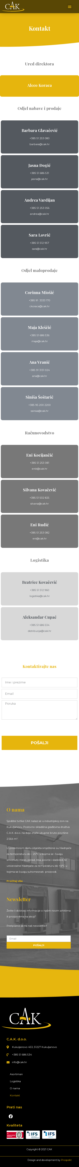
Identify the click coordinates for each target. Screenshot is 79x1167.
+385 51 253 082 (39, 532)
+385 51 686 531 (39, 173)
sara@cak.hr (39, 248)
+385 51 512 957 (39, 242)
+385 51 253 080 (40, 138)
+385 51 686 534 (39, 625)
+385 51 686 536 (39, 335)
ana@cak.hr (39, 376)
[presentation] (27, 727)
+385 (32, 370)
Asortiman (16, 1074)
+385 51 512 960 (39, 590)
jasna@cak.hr (39, 179)
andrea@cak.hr (39, 213)
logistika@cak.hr (39, 596)
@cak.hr (43, 341)
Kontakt (15, 1095)
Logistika (15, 1081)
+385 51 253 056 (39, 208)
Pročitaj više (15, 881)
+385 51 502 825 (39, 497)
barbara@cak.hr (39, 144)
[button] (69, 6)
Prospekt (66, 1160)
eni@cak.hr (40, 538)
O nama (15, 1088)
